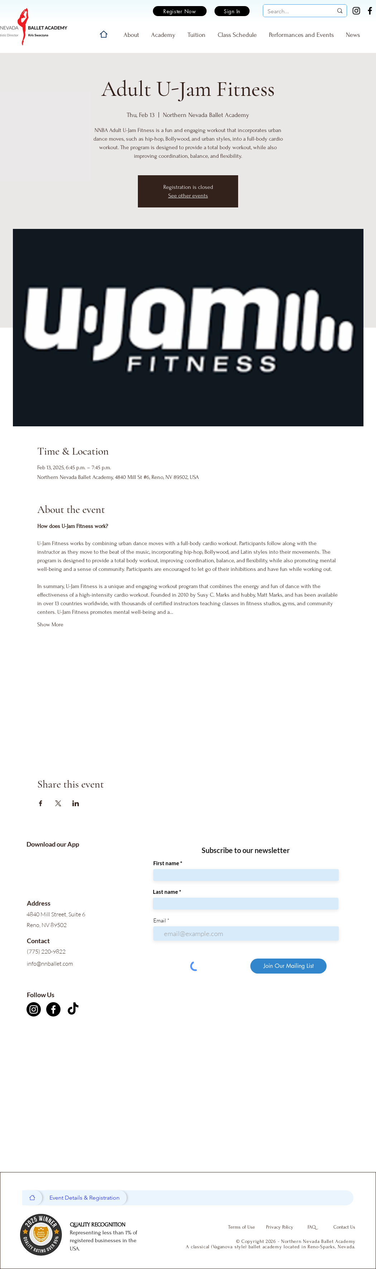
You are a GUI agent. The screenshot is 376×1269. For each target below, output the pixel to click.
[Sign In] (232, 11)
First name (166, 863)
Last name (165, 892)
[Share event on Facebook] (40, 803)
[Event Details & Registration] (84, 1197)
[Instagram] (356, 11)
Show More (50, 624)
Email (159, 920)
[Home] (103, 34)
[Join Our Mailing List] (288, 966)
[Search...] (294, 11)
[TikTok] (73, 1009)
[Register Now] (180, 11)
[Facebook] (370, 11)
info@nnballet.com (50, 963)
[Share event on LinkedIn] (75, 803)
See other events (188, 195)
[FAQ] (311, 1227)
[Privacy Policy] (280, 1227)
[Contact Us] (344, 1227)
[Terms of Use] (241, 1227)
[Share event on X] (58, 803)
